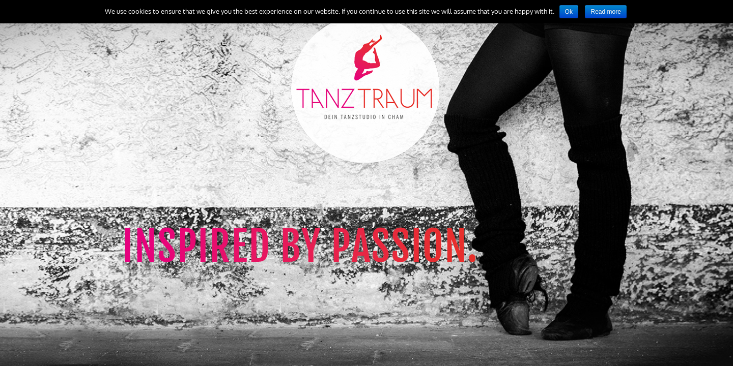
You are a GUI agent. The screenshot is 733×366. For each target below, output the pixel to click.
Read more (605, 11)
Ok (569, 11)
